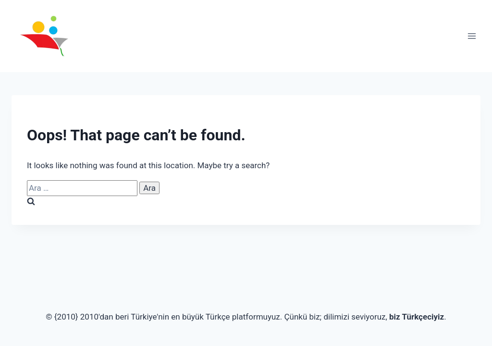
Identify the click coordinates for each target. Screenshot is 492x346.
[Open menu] (471, 35)
